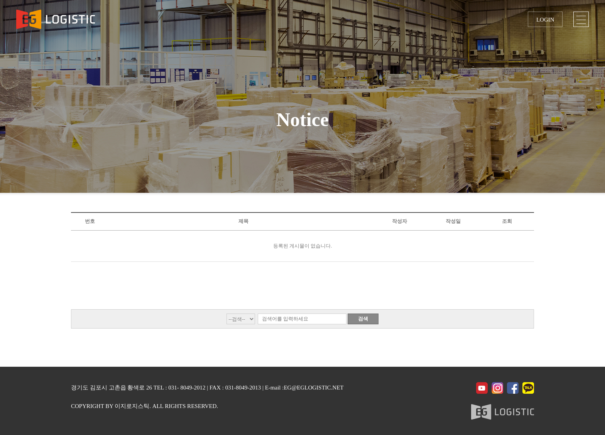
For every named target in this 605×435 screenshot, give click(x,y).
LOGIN (545, 20)
